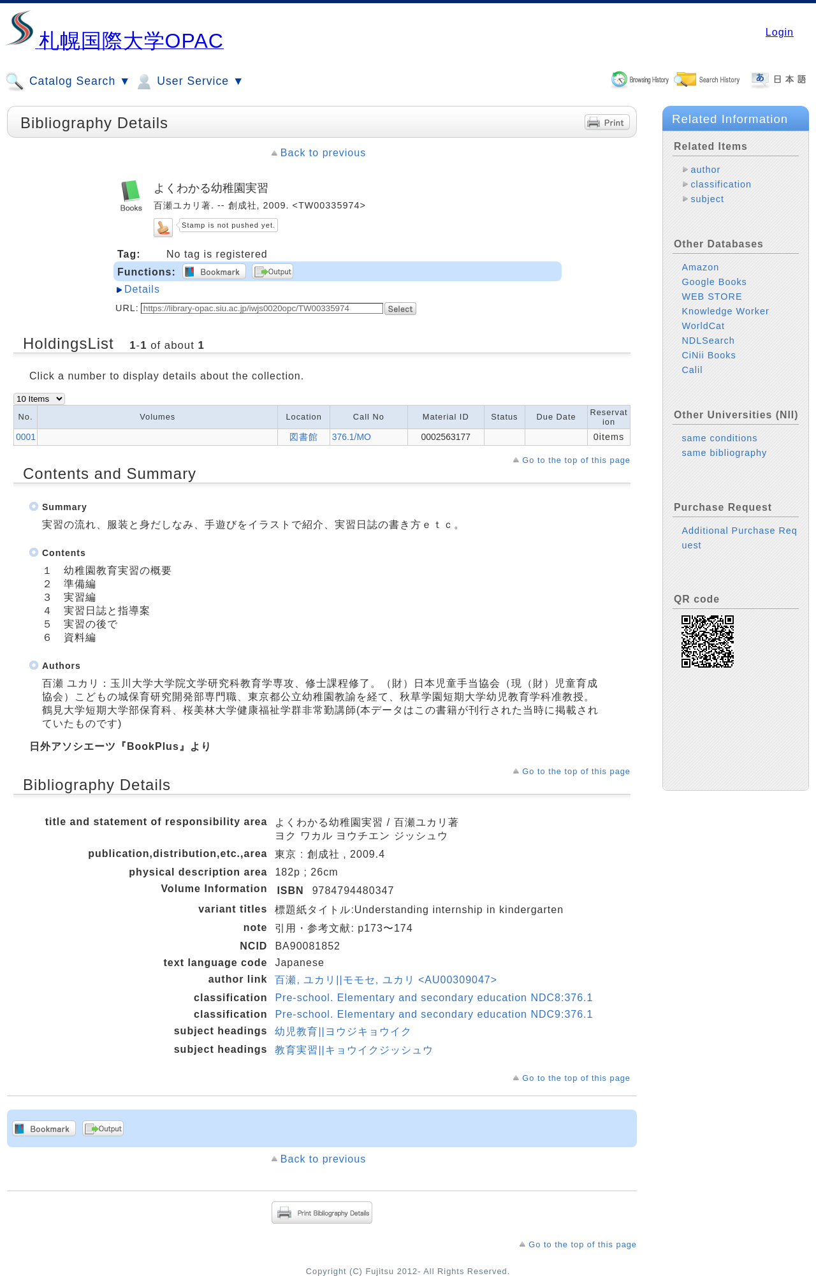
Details (142, 289)
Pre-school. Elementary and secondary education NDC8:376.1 (434, 997)
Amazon (700, 267)
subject (707, 199)
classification (721, 184)
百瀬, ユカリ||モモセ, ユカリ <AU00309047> (386, 979)
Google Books (714, 282)
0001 (26, 437)
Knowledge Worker (725, 311)
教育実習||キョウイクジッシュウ (354, 1050)
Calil (692, 370)
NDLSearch (707, 340)
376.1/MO (351, 437)
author (705, 170)
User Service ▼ (189, 81)
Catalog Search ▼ (68, 81)
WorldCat (703, 326)
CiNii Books (708, 355)
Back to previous (323, 152)
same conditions (719, 438)
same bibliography (724, 453)
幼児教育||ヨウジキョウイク (343, 1031)
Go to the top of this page (576, 460)
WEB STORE (711, 296)
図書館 (303, 437)
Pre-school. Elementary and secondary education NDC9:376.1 (434, 1014)
